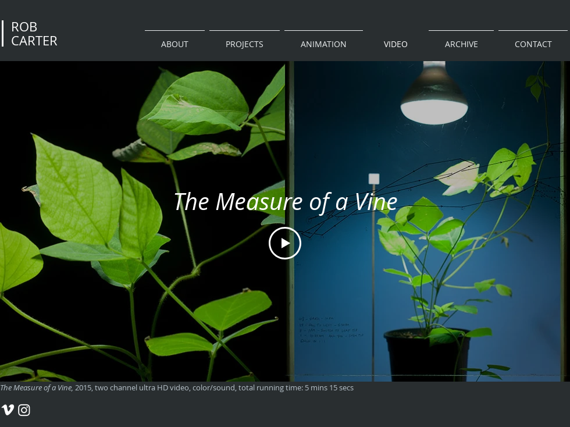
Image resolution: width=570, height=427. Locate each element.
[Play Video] (285, 243)
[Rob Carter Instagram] (24, 410)
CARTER (34, 40)
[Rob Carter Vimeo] (8, 410)
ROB (24, 26)
